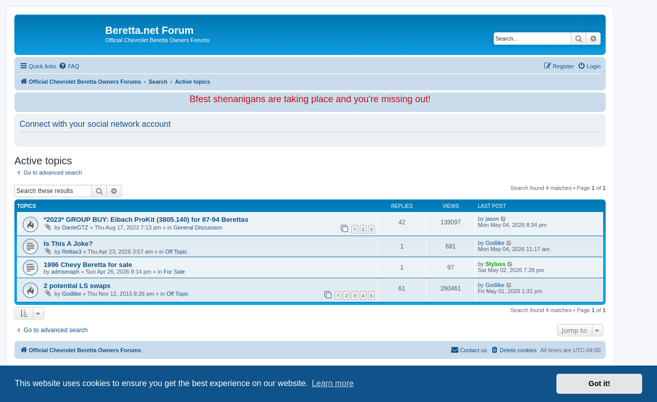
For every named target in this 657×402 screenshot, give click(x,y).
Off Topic (176, 251)
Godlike (495, 243)
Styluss (496, 264)
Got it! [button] (599, 383)
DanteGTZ (75, 227)
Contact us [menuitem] (469, 349)
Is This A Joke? (68, 243)
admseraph (65, 272)
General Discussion (197, 227)
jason (492, 219)
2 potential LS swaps (77, 286)
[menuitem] (69, 66)
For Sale (174, 272)
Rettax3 (72, 251)
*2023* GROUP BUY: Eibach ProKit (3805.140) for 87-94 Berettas (146, 219)
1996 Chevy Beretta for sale (88, 265)
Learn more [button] (333, 383)
